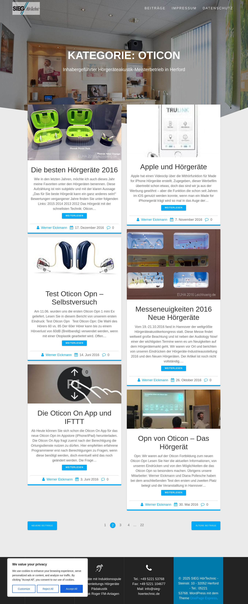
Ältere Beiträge (206, 526)
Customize (24, 588)
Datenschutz (218, 8)
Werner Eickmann (54, 228)
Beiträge (155, 8)
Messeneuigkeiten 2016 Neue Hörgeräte (173, 313)
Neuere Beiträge (42, 526)
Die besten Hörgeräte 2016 (74, 170)
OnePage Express (203, 598)
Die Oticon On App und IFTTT (74, 417)
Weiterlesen (74, 215)
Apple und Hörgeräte (173, 167)
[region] (47, 577)
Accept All (71, 588)
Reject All (48, 588)
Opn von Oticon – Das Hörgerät (173, 442)
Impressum (184, 8)
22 (143, 524)
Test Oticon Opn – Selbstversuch (74, 298)
